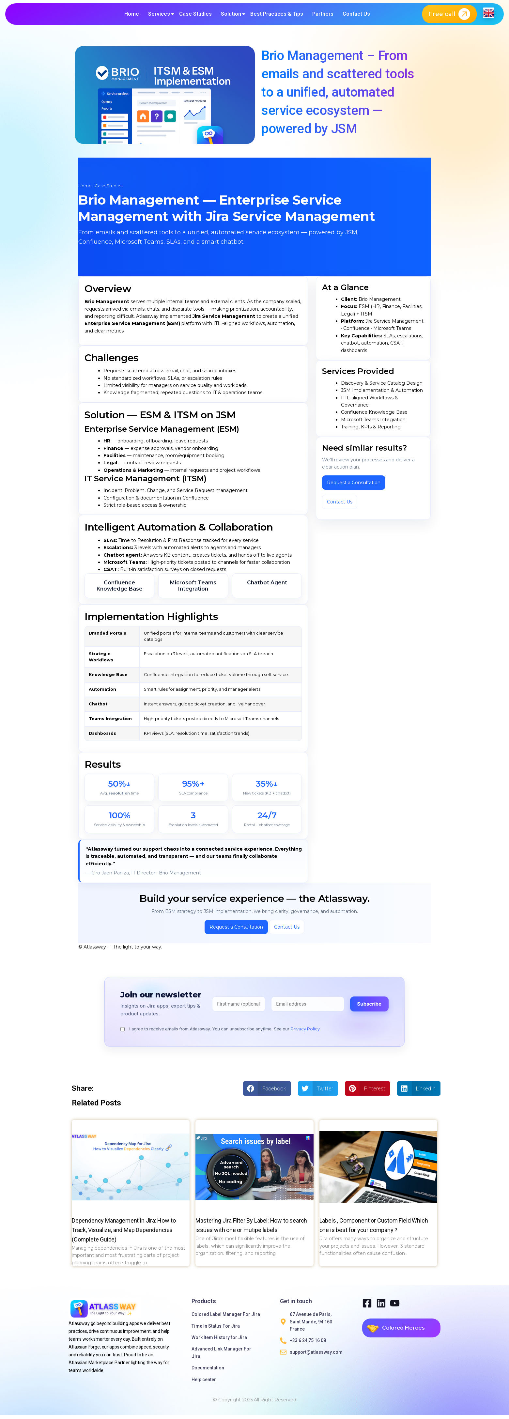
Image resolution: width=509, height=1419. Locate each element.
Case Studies (195, 16)
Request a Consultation (353, 487)
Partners (322, 16)
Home (131, 16)
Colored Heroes (403, 1332)
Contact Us (356, 16)
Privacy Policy (305, 1033)
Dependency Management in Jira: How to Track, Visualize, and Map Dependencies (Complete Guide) (124, 1234)
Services (159, 16)
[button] (267, 1093)
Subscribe (369, 1008)
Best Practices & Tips (276, 16)
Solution (231, 16)
